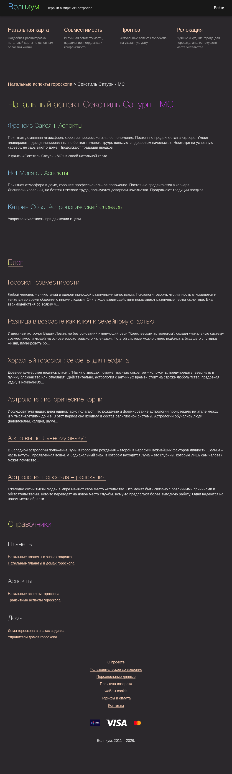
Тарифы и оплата (116, 698)
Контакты (116, 705)
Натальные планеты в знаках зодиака (40, 557)
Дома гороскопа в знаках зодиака (36, 631)
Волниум (23, 7)
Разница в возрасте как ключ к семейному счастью (81, 322)
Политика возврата (116, 684)
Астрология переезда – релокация (57, 477)
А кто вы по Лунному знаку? (47, 438)
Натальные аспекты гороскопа (40, 84)
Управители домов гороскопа (32, 637)
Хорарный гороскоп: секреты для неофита (68, 361)
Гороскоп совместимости (43, 283)
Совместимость (83, 30)
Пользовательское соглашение (116, 669)
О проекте (116, 662)
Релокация (190, 30)
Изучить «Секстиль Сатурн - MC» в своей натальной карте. (58, 156)
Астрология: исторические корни (55, 400)
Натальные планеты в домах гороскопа (41, 563)
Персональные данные (116, 676)
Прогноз (130, 30)
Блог (15, 262)
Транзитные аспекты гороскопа (34, 600)
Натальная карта (28, 30)
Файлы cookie (116, 691)
